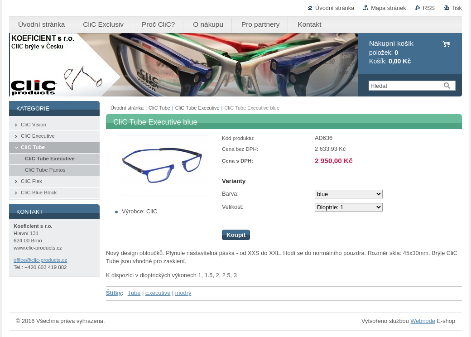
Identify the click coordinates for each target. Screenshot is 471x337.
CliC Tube (159, 108)
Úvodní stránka (334, 8)
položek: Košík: (391, 52)
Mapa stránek (388, 8)
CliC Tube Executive (197, 108)
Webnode (422, 321)
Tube (134, 292)
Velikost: (233, 206)
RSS (429, 8)
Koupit (235, 234)
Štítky (114, 292)
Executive (157, 292)
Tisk (457, 8)
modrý (183, 292)
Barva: (230, 193)
